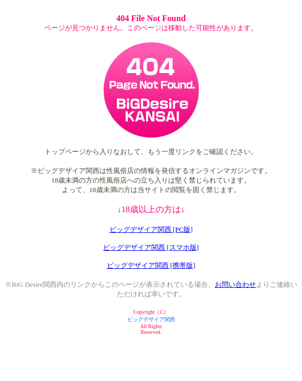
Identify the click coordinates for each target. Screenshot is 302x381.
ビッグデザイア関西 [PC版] (151, 229)
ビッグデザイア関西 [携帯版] (151, 265)
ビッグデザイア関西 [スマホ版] (151, 247)
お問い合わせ (235, 284)
